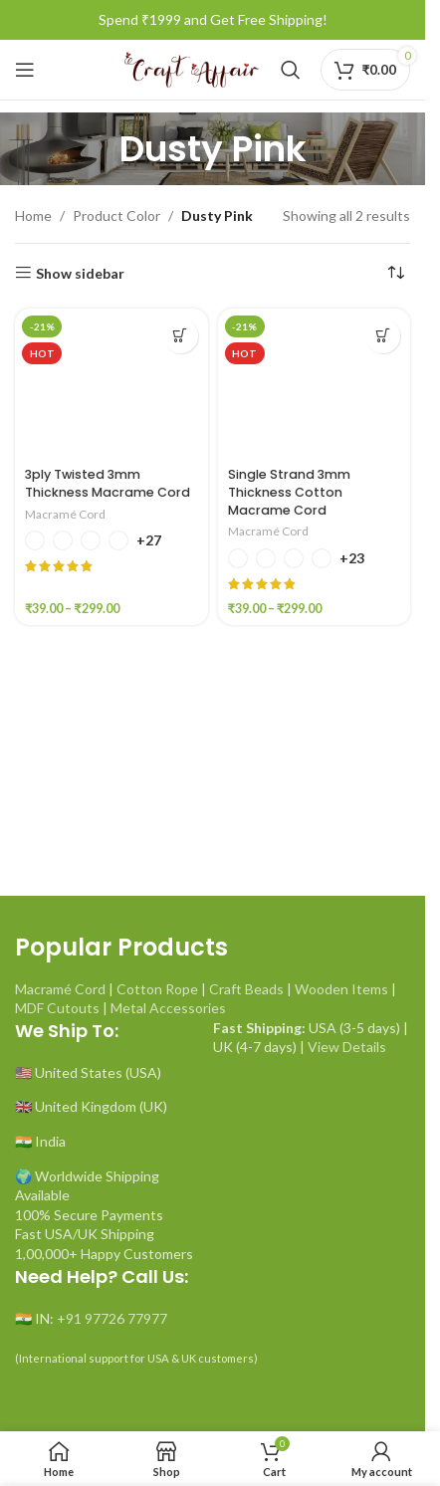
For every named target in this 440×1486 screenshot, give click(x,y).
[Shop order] (395, 274)
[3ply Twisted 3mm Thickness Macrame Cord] (111, 384)
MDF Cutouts (57, 1007)
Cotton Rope (157, 988)
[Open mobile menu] (25, 70)
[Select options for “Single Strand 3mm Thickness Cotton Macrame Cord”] (382, 335)
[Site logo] (191, 68)
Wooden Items (341, 988)
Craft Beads (246, 988)
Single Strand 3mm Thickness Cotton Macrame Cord (289, 492)
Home (33, 215)
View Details (347, 1046)
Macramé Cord (65, 514)
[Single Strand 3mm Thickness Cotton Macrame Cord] (314, 384)
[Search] (291, 70)
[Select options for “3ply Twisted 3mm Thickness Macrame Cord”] (180, 335)
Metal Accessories (168, 1007)
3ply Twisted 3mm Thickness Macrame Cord (107, 483)
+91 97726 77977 (112, 1318)
